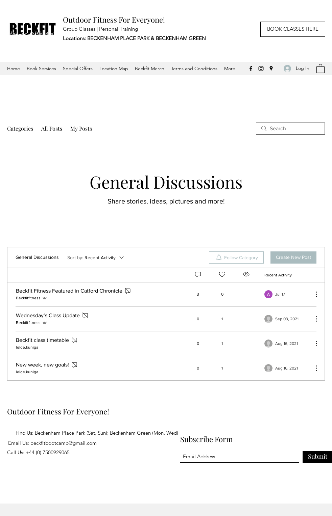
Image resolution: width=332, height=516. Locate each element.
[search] (290, 129)
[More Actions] (313, 294)
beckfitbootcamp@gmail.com (63, 443)
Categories (20, 128)
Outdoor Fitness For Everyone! (114, 20)
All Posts (51, 128)
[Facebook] (250, 68)
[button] (320, 68)
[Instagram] (261, 68)
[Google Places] (271, 68)
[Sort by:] (96, 257)
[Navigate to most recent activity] (286, 294)
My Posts (81, 128)
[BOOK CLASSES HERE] (292, 29)
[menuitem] (236, 257)
